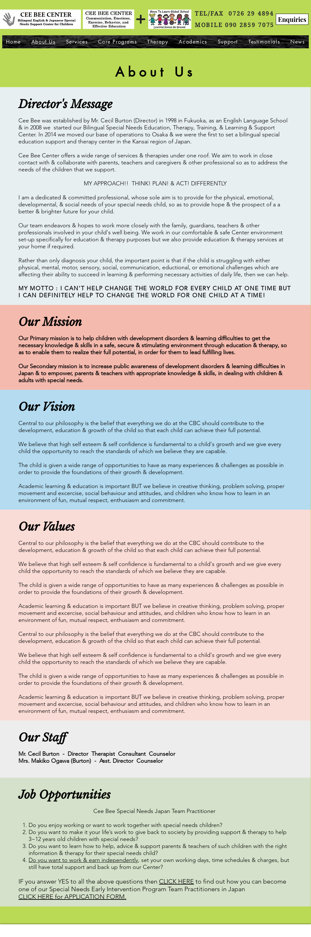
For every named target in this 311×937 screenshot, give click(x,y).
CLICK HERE (176, 881)
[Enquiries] (292, 19)
